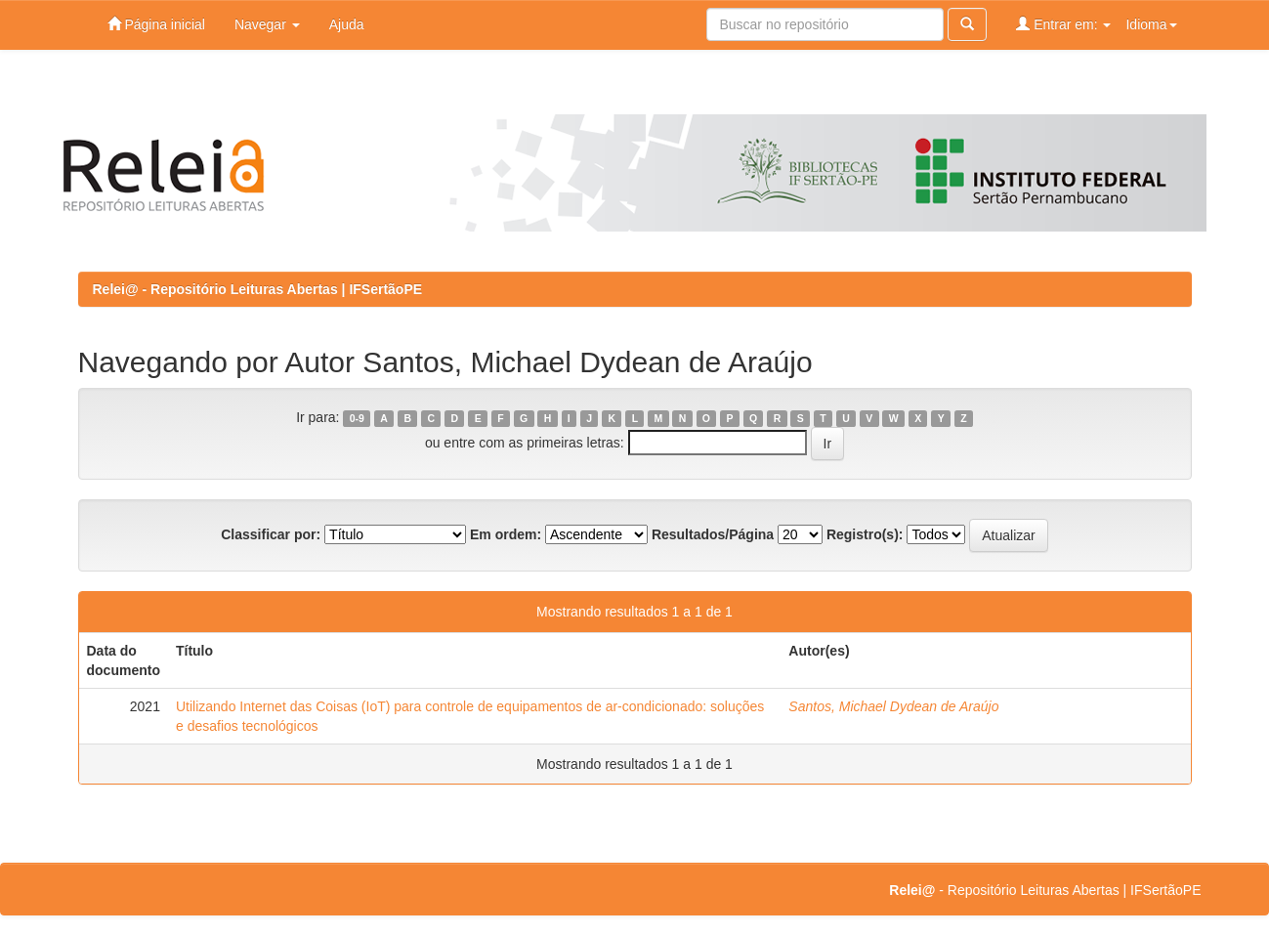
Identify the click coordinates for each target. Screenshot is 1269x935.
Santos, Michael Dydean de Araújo (893, 706)
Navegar (267, 24)
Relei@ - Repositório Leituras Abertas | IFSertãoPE (258, 289)
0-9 (357, 418)
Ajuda (346, 24)
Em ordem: (505, 534)
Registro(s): (865, 534)
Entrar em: (1063, 24)
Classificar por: (270, 534)
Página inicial (156, 24)
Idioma (1150, 24)
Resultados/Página (713, 534)
